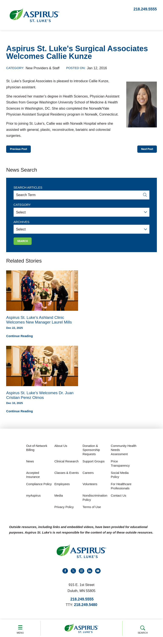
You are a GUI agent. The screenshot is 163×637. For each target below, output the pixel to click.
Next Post (144, 150)
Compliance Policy (39, 488)
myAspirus (33, 499)
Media (58, 499)
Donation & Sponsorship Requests (91, 454)
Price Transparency (120, 467)
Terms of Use (92, 511)
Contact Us (118, 499)
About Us (60, 449)
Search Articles (28, 189)
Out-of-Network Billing (36, 452)
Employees (62, 488)
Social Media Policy (120, 479)
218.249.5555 (145, 9)
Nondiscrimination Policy (95, 502)
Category (22, 206)
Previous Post (21, 150)
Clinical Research (66, 465)
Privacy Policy (64, 511)
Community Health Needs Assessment (123, 454)
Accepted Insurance (33, 479)
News (30, 465)
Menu (20, 628)
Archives (22, 223)
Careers (88, 476)
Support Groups (93, 465)
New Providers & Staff (42, 68)
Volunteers (90, 488)
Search (142, 628)
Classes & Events (66, 476)
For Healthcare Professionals (121, 490)
